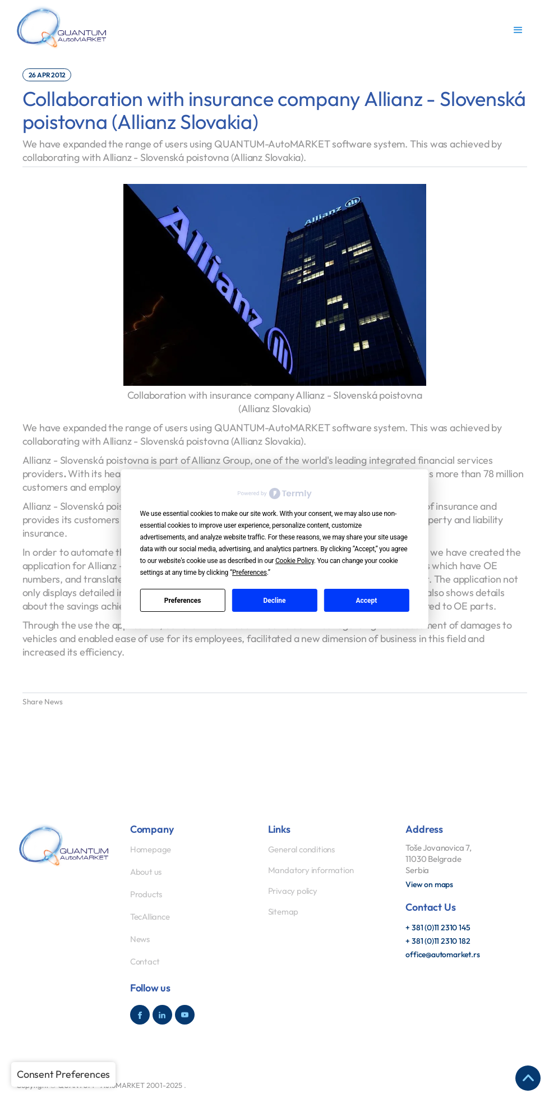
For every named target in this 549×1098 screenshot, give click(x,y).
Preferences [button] (249, 572)
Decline (274, 601)
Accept (366, 601)
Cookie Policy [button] (294, 561)
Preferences (182, 601)
